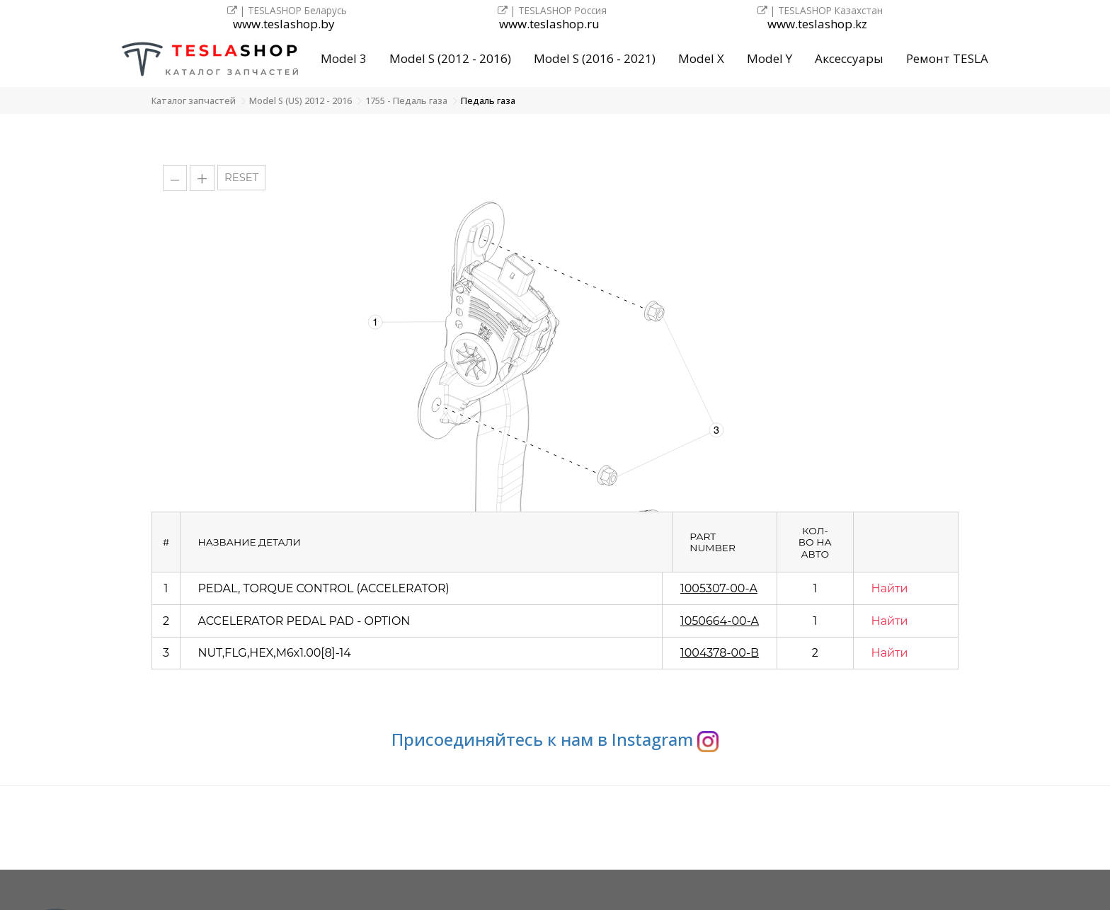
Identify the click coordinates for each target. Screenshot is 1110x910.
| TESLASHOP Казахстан (820, 10)
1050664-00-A (719, 621)
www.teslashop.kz (817, 24)
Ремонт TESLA (947, 58)
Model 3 (344, 58)
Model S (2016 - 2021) (595, 58)
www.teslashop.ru (549, 24)
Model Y (769, 58)
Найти (889, 588)
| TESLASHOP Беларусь (287, 10)
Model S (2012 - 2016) (450, 58)
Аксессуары (849, 58)
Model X (701, 58)
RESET (241, 177)
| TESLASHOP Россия (552, 10)
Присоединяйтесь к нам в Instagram (555, 739)
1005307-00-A (718, 588)
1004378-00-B (719, 653)
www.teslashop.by (284, 24)
